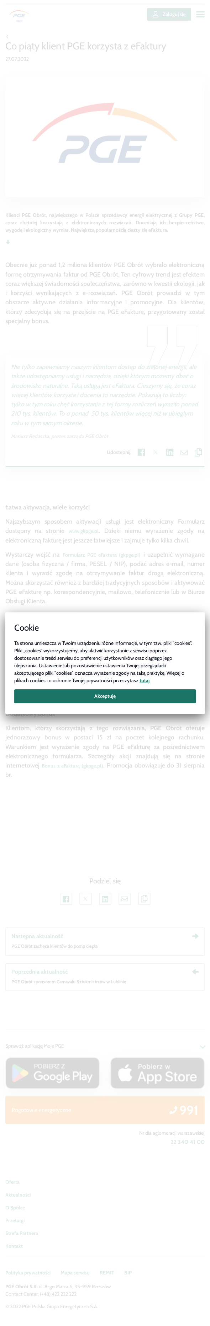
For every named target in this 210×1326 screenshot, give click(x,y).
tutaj (144, 680)
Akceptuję (105, 696)
